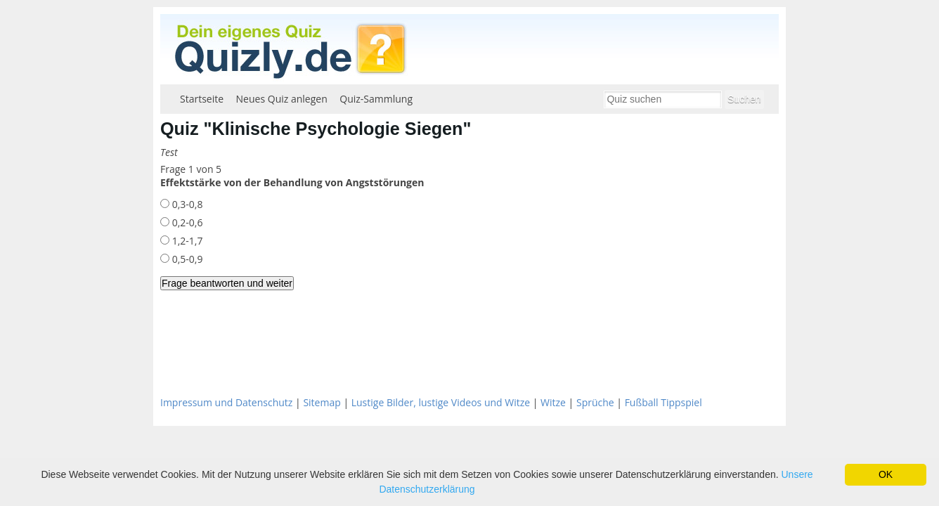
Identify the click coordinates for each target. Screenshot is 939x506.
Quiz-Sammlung (376, 98)
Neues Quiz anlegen (282, 98)
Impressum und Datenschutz (226, 402)
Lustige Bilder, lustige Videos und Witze (440, 402)
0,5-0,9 (185, 259)
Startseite (202, 98)
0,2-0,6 (185, 222)
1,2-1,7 (185, 240)
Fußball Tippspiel (663, 402)
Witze (553, 402)
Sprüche (595, 402)
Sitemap (321, 402)
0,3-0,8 (185, 204)
